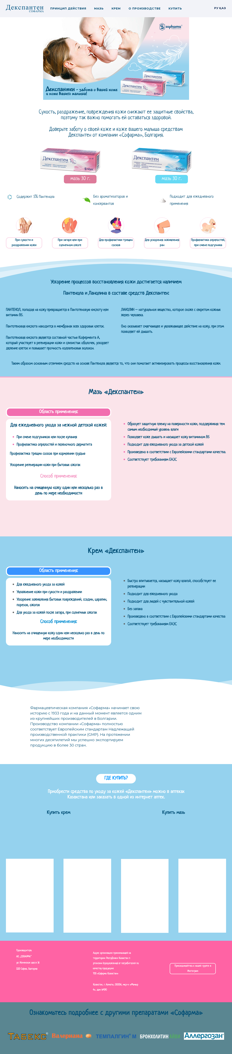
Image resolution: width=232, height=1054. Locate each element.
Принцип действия (68, 8)
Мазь (99, 8)
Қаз (222, 8)
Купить (175, 8)
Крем (116, 8)
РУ (216, 8)
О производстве (145, 8)
